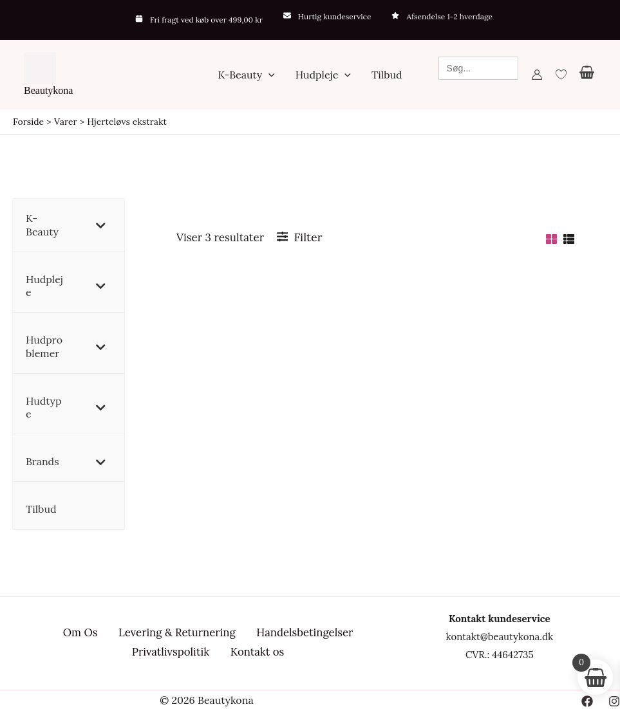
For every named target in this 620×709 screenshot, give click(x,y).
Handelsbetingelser (302, 634)
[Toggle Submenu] (101, 225)
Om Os (78, 634)
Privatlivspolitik (168, 652)
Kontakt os (254, 652)
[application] (268, 74)
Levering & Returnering (174, 634)
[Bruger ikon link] (537, 74)
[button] (246, 74)
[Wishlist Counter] (561, 74)
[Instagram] (614, 700)
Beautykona (48, 90)
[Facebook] (587, 700)
